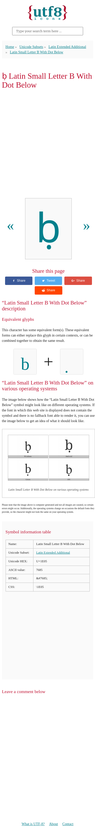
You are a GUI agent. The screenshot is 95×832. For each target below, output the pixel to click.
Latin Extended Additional (67, 47)
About (53, 824)
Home (10, 47)
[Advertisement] (47, 145)
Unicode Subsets (31, 47)
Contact (67, 824)
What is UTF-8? (33, 824)
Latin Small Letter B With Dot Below (36, 52)
